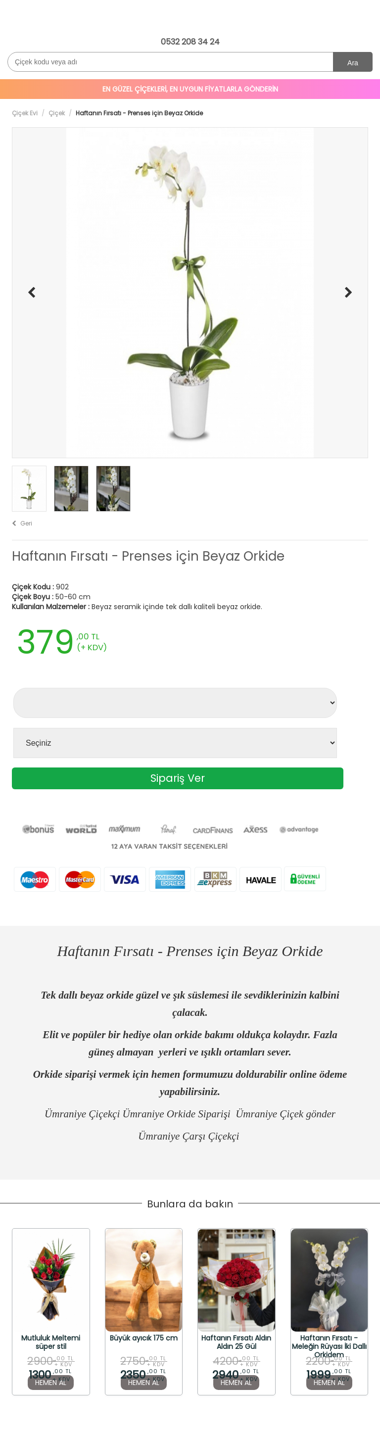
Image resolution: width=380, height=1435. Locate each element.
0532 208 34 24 (190, 42)
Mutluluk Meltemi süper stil (50, 1342)
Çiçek (56, 113)
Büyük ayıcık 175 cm (144, 1338)
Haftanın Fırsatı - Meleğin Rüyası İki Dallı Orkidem (329, 1342)
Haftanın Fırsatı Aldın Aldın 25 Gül (236, 1342)
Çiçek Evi (25, 113)
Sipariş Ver (177, 778)
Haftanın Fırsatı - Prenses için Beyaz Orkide (148, 556)
